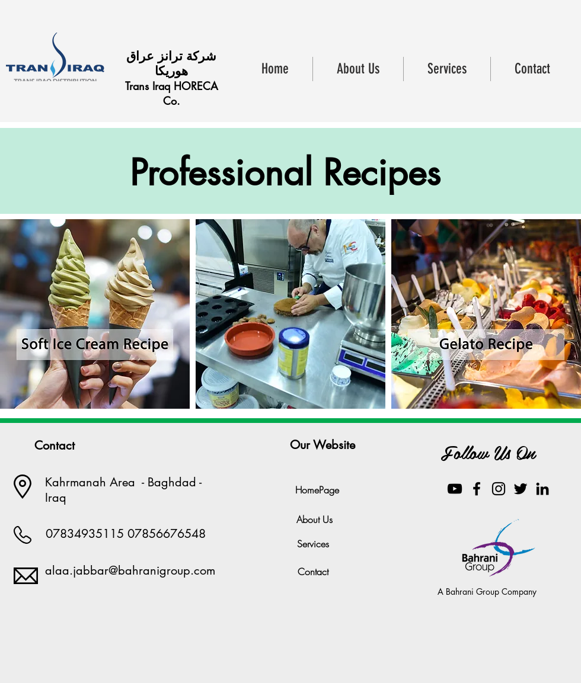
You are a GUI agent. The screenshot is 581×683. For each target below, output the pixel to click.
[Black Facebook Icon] (477, 489)
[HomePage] (317, 489)
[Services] (313, 543)
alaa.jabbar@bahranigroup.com (130, 570)
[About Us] (314, 519)
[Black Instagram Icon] (498, 489)
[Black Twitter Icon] (520, 489)
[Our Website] (322, 445)
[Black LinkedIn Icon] (542, 489)
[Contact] (313, 572)
